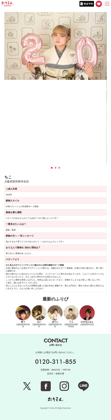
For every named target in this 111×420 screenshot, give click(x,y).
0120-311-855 (55, 361)
